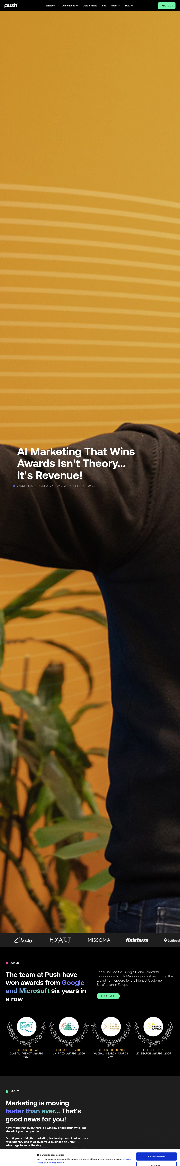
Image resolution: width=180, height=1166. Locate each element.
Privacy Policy (56, 1146)
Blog (104, 5)
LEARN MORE (108, 996)
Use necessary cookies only (156, 1158)
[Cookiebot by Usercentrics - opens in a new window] (18, 1160)
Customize (157, 1149)
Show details (43, 1154)
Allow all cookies (156, 1140)
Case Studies (90, 5)
